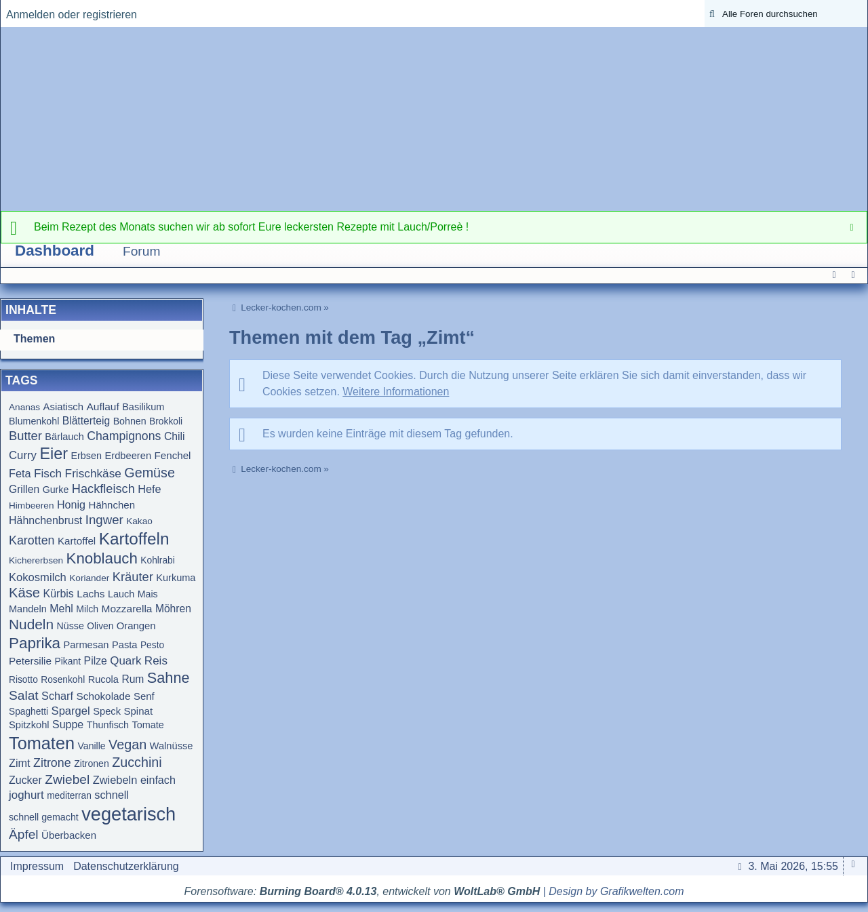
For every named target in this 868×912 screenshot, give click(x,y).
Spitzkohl (29, 724)
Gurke (56, 489)
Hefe (149, 489)
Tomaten (42, 743)
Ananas (24, 407)
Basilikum (143, 406)
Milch (87, 608)
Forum (141, 251)
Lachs (90, 593)
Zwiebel (67, 779)
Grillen (24, 489)
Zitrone (52, 763)
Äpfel (24, 834)
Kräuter (133, 577)
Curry (23, 455)
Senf (144, 696)
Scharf (57, 696)
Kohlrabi (157, 560)
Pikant (68, 661)
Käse (24, 592)
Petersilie (30, 661)
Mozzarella (127, 608)
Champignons (124, 436)
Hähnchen (112, 505)
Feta (20, 473)
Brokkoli (165, 421)
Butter (25, 436)
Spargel (71, 711)
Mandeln (28, 608)
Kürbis (58, 593)
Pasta (125, 644)
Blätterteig (86, 421)
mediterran (69, 796)
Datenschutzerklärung (126, 866)
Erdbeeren (127, 455)
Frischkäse (93, 473)
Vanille (91, 745)
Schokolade (104, 696)
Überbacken (68, 835)
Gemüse (149, 472)
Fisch (48, 473)
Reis (155, 660)
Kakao (139, 521)
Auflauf (102, 406)
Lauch (121, 594)
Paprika (34, 643)
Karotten (32, 540)
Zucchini (137, 762)
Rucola (103, 679)
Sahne (168, 677)
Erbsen (86, 455)
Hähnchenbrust (45, 520)
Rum (132, 679)
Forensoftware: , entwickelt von (362, 891)
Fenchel (173, 455)
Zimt (20, 763)
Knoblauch (102, 558)
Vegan (127, 744)
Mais (148, 594)
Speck (107, 711)
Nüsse (70, 625)
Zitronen (91, 763)
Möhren (173, 608)
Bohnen (129, 421)
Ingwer (104, 520)
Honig (71, 504)
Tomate (147, 724)
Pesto (152, 645)
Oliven (100, 626)
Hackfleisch (103, 489)
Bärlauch (64, 436)
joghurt (26, 795)
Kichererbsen (36, 560)
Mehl (61, 608)
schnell (111, 795)
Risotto (23, 680)
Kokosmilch (37, 577)
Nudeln (31, 624)
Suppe (67, 724)
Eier (53, 453)
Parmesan (86, 644)
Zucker (25, 780)
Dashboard (54, 250)
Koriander (89, 578)
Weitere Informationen (395, 391)
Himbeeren (31, 505)
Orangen (136, 625)
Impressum (37, 866)
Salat (24, 695)
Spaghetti (28, 712)
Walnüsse (171, 745)
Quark (125, 660)
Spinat (138, 711)
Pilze (95, 661)
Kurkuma (175, 577)
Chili (174, 436)
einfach (158, 780)
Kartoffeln (134, 539)
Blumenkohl (34, 421)
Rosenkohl (63, 680)
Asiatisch (63, 406)
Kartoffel (77, 541)
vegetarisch (128, 814)
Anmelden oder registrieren (71, 14)
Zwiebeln (115, 780)
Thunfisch (108, 724)
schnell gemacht (44, 817)
